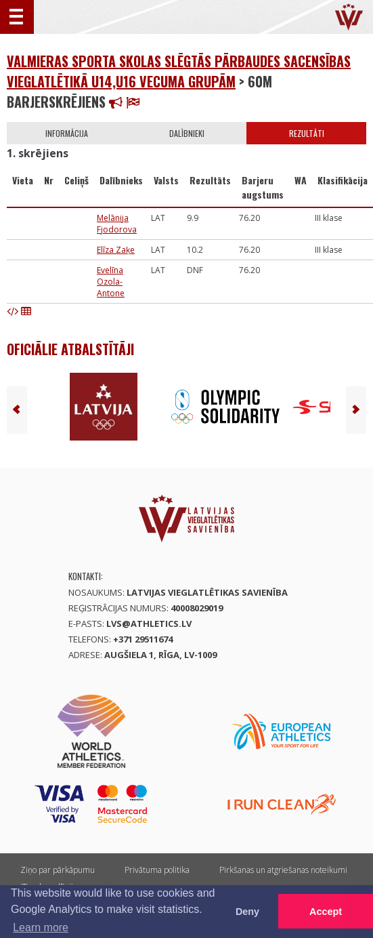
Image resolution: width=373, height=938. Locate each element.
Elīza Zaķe (116, 250)
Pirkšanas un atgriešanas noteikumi (283, 870)
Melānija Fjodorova (117, 223)
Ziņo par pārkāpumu (57, 870)
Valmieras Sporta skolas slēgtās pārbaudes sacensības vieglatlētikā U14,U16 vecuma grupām (179, 71)
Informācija (66, 133)
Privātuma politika (157, 870)
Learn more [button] (40, 927)
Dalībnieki (186, 133)
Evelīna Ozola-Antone (111, 281)
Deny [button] (247, 911)
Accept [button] (325, 911)
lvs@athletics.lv (149, 623)
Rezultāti (306, 133)
